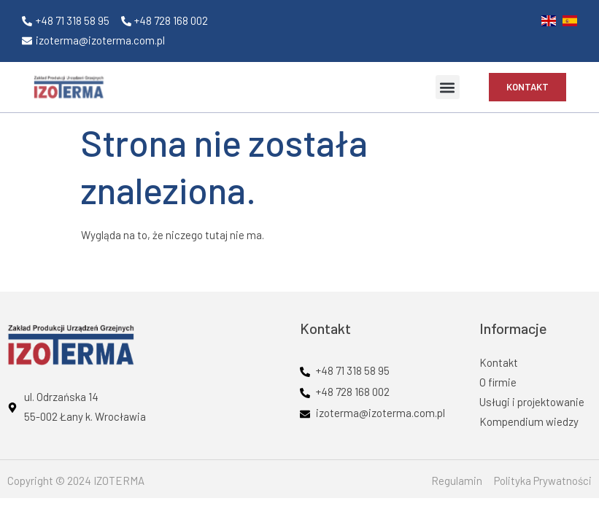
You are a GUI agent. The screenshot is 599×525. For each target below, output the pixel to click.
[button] (448, 87)
